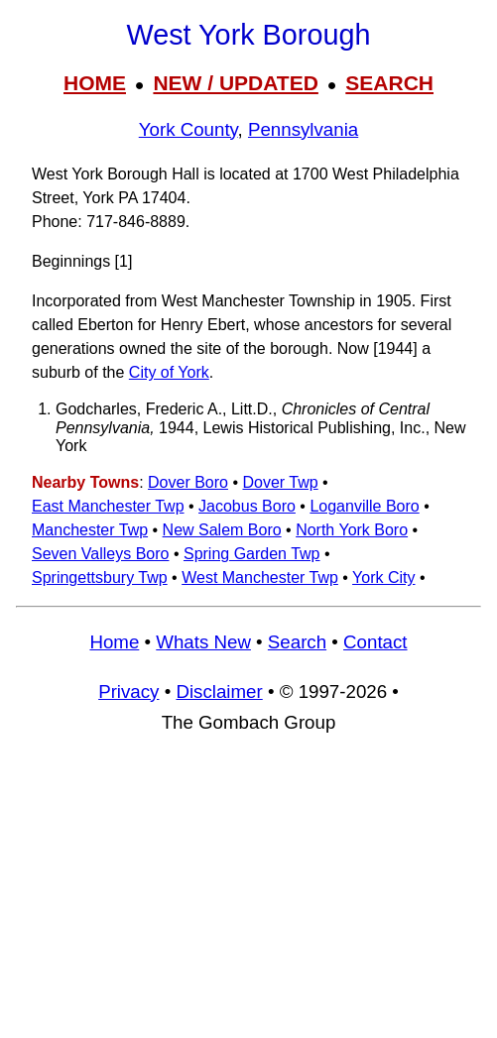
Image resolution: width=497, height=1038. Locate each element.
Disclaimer (219, 691)
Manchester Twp (90, 529)
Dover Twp (279, 482)
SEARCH (389, 82)
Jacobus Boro (247, 506)
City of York (169, 372)
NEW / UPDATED (235, 82)
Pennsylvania (303, 129)
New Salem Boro (222, 529)
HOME (94, 82)
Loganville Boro (364, 506)
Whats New (203, 642)
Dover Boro (188, 482)
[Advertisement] (248, 895)
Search (297, 642)
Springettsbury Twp (100, 577)
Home (114, 642)
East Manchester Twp (108, 506)
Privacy (128, 691)
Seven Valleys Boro (100, 553)
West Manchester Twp (260, 577)
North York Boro (352, 529)
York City (383, 577)
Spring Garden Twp (252, 553)
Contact (375, 642)
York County (188, 129)
